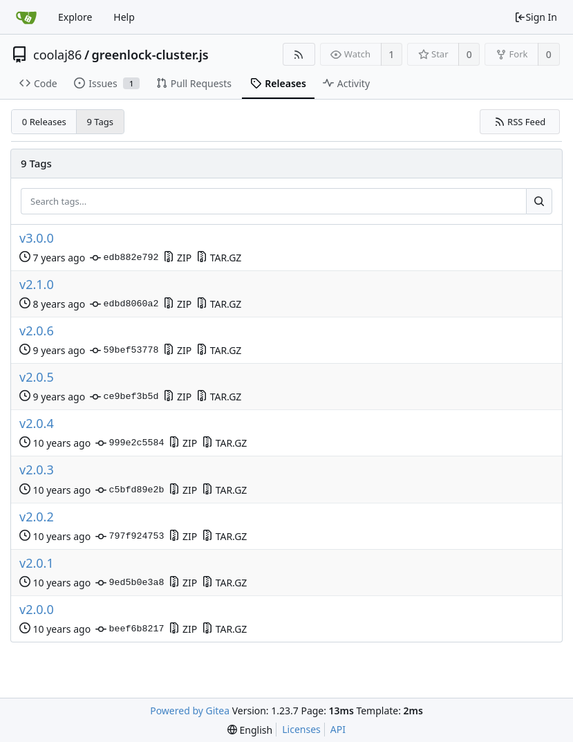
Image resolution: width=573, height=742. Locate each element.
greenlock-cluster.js (150, 55)
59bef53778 (124, 350)
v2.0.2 (36, 517)
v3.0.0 (36, 238)
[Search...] (539, 201)
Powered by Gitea (189, 710)
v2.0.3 (36, 470)
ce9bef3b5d (124, 396)
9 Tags (100, 121)
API (338, 729)
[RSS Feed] (299, 54)
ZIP (177, 257)
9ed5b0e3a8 (129, 582)
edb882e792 (124, 257)
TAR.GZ (218, 257)
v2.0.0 (36, 610)
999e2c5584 (129, 443)
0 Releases (44, 121)
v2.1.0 (36, 285)
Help (124, 17)
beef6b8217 (129, 629)
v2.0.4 (36, 424)
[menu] (249, 729)
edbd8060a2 (124, 304)
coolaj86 (57, 55)
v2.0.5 (36, 377)
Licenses (301, 729)
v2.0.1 (36, 563)
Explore (75, 17)
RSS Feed (520, 121)
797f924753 (129, 536)
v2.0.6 (36, 331)
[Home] (26, 17)
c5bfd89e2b (129, 490)
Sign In (535, 17)
